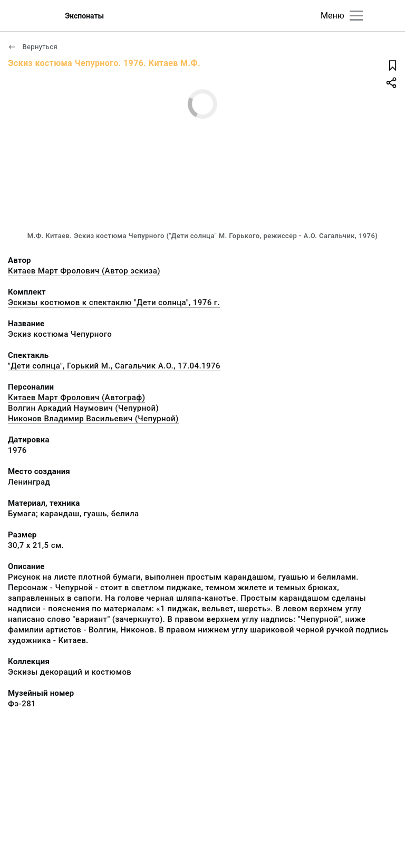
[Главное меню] (356, 15)
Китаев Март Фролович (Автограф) (76, 397)
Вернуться (32, 47)
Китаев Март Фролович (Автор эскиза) (84, 271)
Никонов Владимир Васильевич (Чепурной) (93, 418)
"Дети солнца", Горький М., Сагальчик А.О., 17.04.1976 (114, 366)
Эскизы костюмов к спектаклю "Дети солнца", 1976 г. (114, 302)
